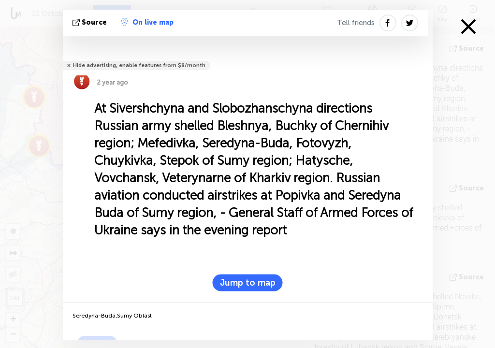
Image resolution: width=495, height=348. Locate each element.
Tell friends (356, 22)
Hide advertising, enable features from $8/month (139, 65)
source (90, 22)
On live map (147, 22)
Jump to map (248, 282)
